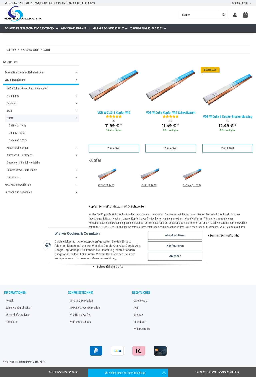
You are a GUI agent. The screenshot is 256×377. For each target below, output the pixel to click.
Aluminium (13, 95)
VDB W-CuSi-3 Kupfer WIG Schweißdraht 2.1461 (113, 113)
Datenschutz (140, 300)
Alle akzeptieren (175, 235)
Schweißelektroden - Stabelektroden (24, 72)
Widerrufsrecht (142, 328)
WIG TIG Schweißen (80, 314)
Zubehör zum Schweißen (18, 192)
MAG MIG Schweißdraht (18, 184)
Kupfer (10, 118)
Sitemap (138, 314)
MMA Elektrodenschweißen (85, 307)
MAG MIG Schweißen (81, 300)
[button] (234, 15)
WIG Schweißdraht (15, 79)
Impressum (140, 321)
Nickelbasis (13, 177)
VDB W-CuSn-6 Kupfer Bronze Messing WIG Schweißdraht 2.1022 (227, 117)
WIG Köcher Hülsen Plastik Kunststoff (27, 88)
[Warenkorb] (245, 15)
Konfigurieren (175, 245)
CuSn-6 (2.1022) (192, 185)
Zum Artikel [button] (113, 148)
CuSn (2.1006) (149, 185)
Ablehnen (175, 256)
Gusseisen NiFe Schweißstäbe (23, 162)
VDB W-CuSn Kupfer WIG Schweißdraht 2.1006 (170, 113)
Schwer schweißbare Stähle (22, 169)
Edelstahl (12, 103)
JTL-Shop (234, 372)
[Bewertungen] (114, 116)
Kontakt (10, 300)
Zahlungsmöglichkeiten (18, 307)
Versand (43, 362)
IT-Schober (211, 372)
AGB (136, 307)
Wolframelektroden (80, 321)
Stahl (9, 110)
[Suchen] (199, 15)
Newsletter (12, 321)
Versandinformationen (18, 314)
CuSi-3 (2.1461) (106, 185)
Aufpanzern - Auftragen (19, 155)
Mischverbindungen (18, 147)
